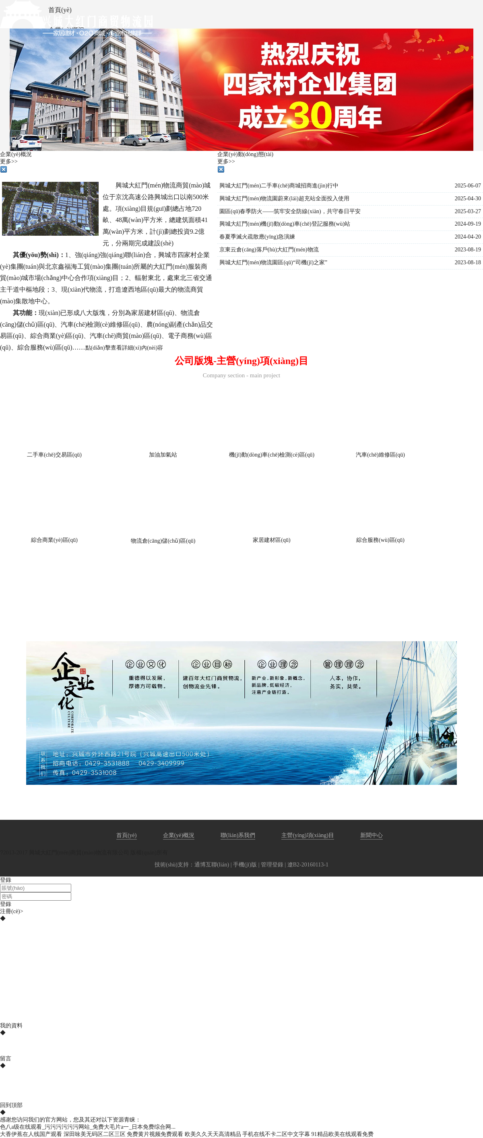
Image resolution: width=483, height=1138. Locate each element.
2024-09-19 (468, 224)
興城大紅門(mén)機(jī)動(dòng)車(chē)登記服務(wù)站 (284, 224)
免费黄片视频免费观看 (155, 1134)
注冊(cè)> (11, 911)
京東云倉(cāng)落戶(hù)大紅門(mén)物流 (269, 250)
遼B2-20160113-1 (307, 865)
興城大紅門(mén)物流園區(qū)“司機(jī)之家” (273, 262)
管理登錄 (272, 865)
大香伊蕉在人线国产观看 (31, 1134)
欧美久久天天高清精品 (213, 1134)
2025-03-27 (468, 211)
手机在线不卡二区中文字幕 (276, 1134)
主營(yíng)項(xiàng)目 (307, 835)
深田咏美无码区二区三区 (95, 1134)
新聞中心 (371, 835)
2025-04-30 (468, 198)
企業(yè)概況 (179, 835)
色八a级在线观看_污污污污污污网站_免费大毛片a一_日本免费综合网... (87, 1127)
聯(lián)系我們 (238, 835)
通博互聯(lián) (211, 865)
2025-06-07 (468, 186)
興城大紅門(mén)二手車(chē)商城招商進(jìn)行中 (279, 186)
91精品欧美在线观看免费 (343, 1134)
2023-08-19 (468, 250)
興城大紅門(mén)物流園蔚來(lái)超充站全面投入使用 (284, 198)
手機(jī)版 (245, 865)
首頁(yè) (126, 835)
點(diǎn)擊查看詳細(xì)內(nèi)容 (124, 348)
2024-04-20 (468, 237)
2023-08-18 (468, 262)
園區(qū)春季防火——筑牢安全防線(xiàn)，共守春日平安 (290, 211)
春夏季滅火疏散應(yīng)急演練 (257, 237)
